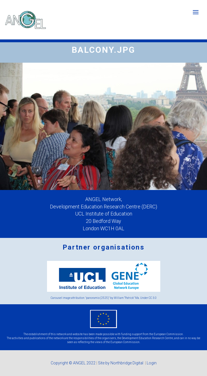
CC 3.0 (153, 297)
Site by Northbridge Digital (121, 363)
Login (152, 363)
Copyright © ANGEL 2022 (73, 363)
